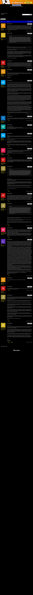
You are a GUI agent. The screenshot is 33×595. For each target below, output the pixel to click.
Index (6, 13)
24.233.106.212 (2, 234)
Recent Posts (2, 14)
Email (9, 67)
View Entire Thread (29, 21)
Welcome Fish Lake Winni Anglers (5, 17)
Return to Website (3, 13)
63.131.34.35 (2, 164)
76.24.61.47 (2, 39)
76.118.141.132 (2, 301)
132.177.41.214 (2, 329)
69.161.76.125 (2, 284)
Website (12, 342)
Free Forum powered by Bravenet (16, 348)
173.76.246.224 (2, 245)
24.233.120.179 (2, 122)
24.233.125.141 (2, 67)
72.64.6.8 (2, 131)
